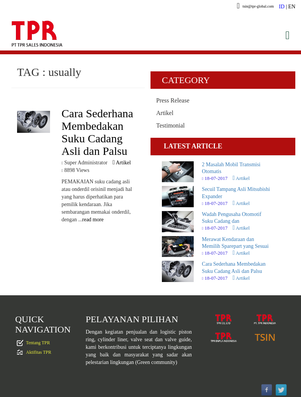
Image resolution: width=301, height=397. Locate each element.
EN (291, 6)
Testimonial (170, 125)
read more (92, 219)
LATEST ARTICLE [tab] (193, 146)
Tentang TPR (38, 342)
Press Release (173, 100)
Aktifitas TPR (39, 352)
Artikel (122, 162)
